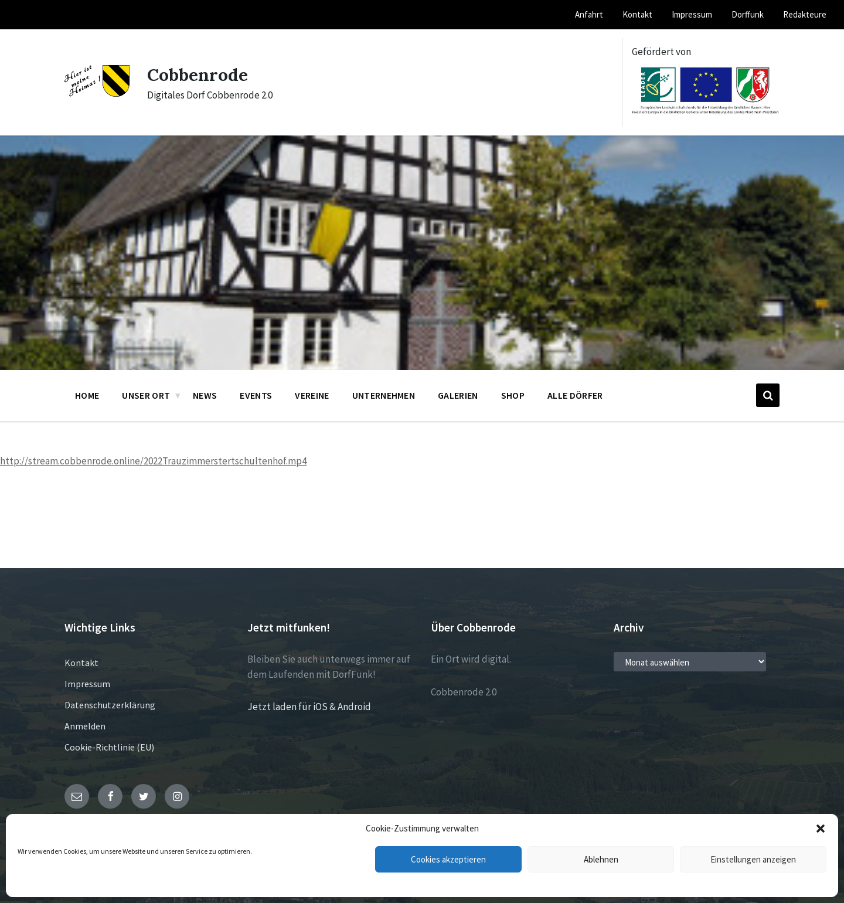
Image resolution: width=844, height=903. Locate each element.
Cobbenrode (197, 74)
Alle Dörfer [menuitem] (575, 395)
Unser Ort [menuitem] (146, 395)
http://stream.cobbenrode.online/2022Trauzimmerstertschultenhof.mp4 (153, 460)
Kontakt (81, 662)
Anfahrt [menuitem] (589, 14)
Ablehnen (601, 859)
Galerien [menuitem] (458, 395)
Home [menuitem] (87, 395)
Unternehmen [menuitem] (384, 395)
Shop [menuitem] (513, 395)
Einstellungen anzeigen (753, 859)
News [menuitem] (205, 395)
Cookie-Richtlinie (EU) (109, 747)
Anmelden (85, 726)
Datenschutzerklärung (109, 705)
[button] (820, 828)
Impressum (87, 684)
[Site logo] (97, 93)
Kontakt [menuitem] (637, 14)
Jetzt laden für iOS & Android (309, 706)
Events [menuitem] (256, 395)
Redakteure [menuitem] (804, 14)
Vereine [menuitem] (312, 395)
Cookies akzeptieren (448, 859)
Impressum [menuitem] (692, 14)
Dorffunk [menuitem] (747, 14)
